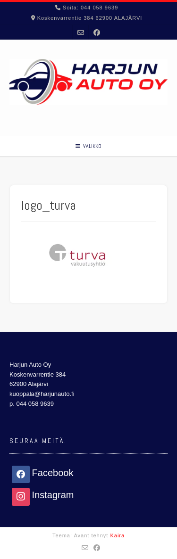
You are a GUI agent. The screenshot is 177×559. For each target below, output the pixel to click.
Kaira (117, 535)
